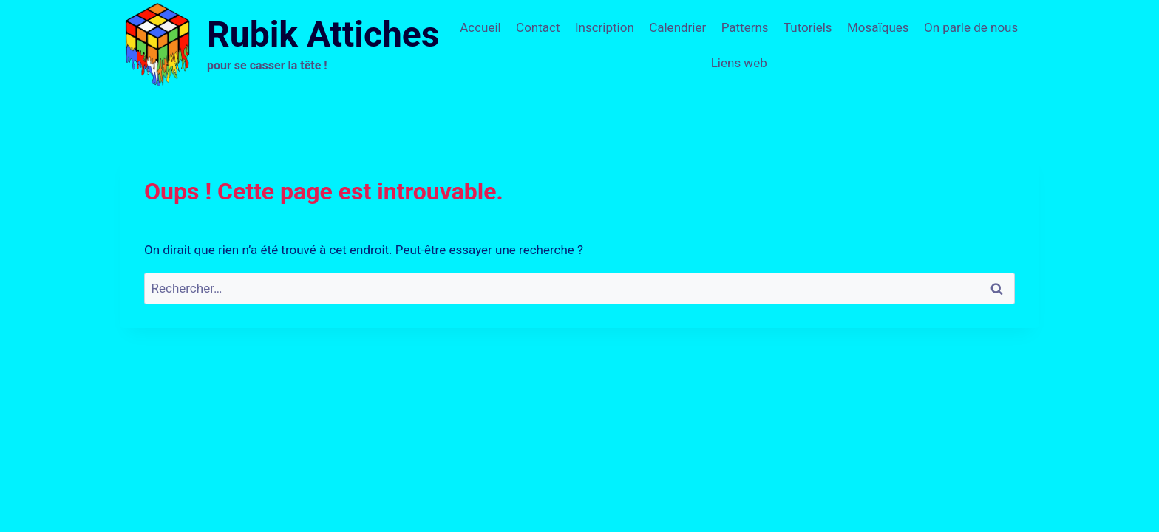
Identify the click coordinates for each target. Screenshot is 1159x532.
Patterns (745, 27)
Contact (538, 27)
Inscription (604, 27)
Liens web (739, 62)
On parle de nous (971, 27)
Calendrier (677, 27)
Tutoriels (808, 27)
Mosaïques (878, 27)
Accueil (480, 27)
